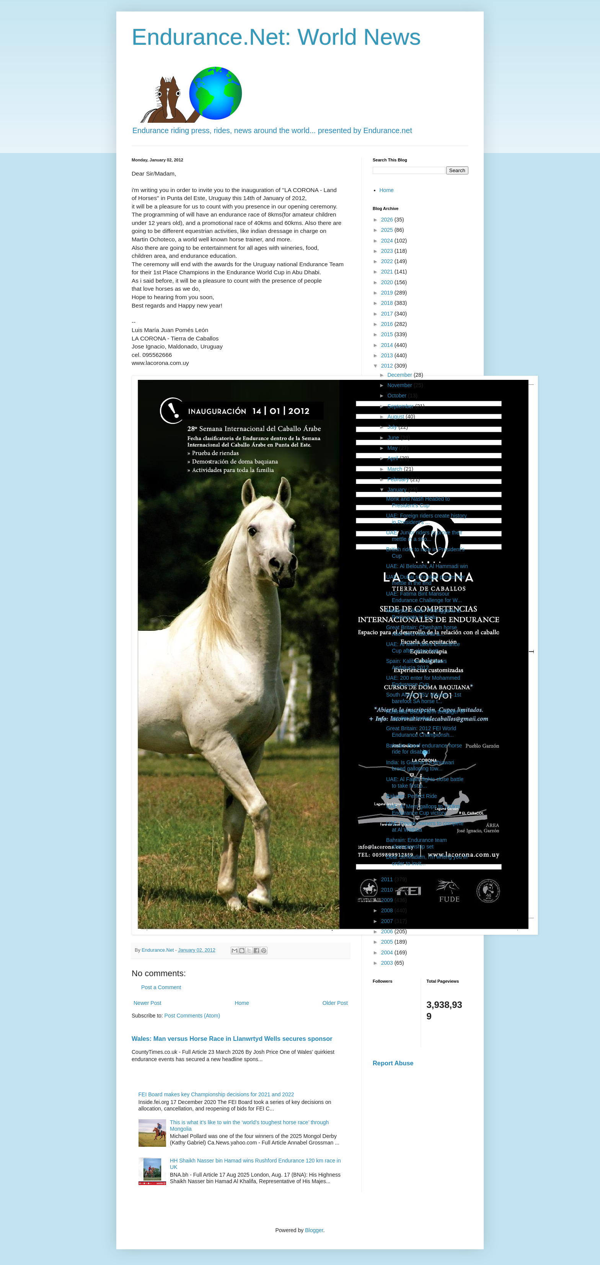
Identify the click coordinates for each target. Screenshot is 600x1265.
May (393, 448)
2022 (388, 261)
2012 (388, 366)
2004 (388, 952)
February (398, 479)
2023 (388, 251)
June (393, 438)
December (400, 375)
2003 (388, 963)
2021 (388, 272)
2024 (388, 241)
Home (242, 1003)
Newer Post (147, 1003)
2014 (388, 345)
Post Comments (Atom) (192, 1016)
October (397, 395)
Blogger (314, 1230)
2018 (388, 303)
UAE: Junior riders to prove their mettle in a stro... (424, 535)
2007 (388, 921)
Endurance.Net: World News (276, 37)
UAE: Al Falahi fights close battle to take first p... (424, 782)
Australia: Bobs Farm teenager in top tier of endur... (425, 714)
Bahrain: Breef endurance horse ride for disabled (424, 748)
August (396, 417)
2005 (388, 942)
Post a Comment (161, 987)
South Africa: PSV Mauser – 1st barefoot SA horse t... (423, 698)
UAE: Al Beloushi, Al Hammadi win (427, 566)
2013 (388, 355)
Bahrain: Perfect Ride (411, 796)
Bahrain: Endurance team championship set (416, 843)
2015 (388, 334)
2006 (388, 931)
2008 (388, 910)
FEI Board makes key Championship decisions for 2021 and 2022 (216, 1094)
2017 (388, 314)
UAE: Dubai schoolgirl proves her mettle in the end (425, 580)
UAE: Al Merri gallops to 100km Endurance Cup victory (423, 809)
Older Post (335, 1003)
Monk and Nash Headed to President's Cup (418, 502)
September (401, 406)
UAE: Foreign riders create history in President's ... (426, 519)
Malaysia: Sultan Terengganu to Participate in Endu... (423, 613)
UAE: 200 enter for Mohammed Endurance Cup (423, 681)
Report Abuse (393, 1063)
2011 (388, 879)
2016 (388, 324)
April (393, 458)
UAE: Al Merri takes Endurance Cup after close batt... (423, 647)
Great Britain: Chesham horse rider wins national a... (421, 630)
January (397, 490)
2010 (388, 890)
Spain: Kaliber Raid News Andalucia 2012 (416, 664)
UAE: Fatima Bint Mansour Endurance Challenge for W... (424, 597)
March (395, 469)
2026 (388, 220)
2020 (388, 282)
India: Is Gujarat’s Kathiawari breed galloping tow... (420, 765)
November (400, 385)
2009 (388, 900)
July (392, 427)
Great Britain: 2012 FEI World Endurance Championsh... (421, 731)
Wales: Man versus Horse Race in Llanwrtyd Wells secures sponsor (232, 1038)
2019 (388, 293)
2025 (388, 230)
